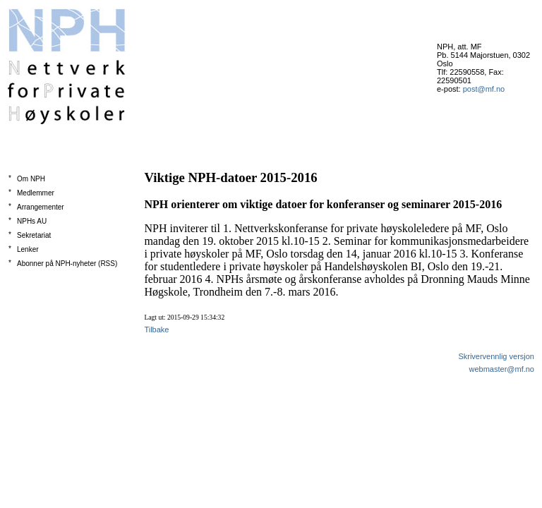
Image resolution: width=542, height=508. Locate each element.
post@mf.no (484, 89)
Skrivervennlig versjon (496, 356)
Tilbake (156, 329)
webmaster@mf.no (501, 369)
